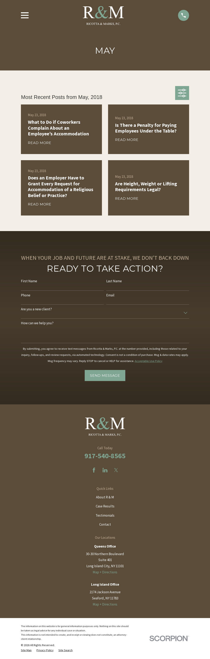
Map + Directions (105, 572)
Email (110, 295)
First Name (29, 281)
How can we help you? (37, 323)
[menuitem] (26, 650)
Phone (25, 295)
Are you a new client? (36, 309)
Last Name (114, 281)
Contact (105, 524)
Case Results (105, 506)
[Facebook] (93, 470)
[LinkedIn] (105, 470)
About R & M (105, 497)
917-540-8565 (105, 455)
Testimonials (105, 515)
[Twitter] (116, 470)
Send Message (105, 375)
